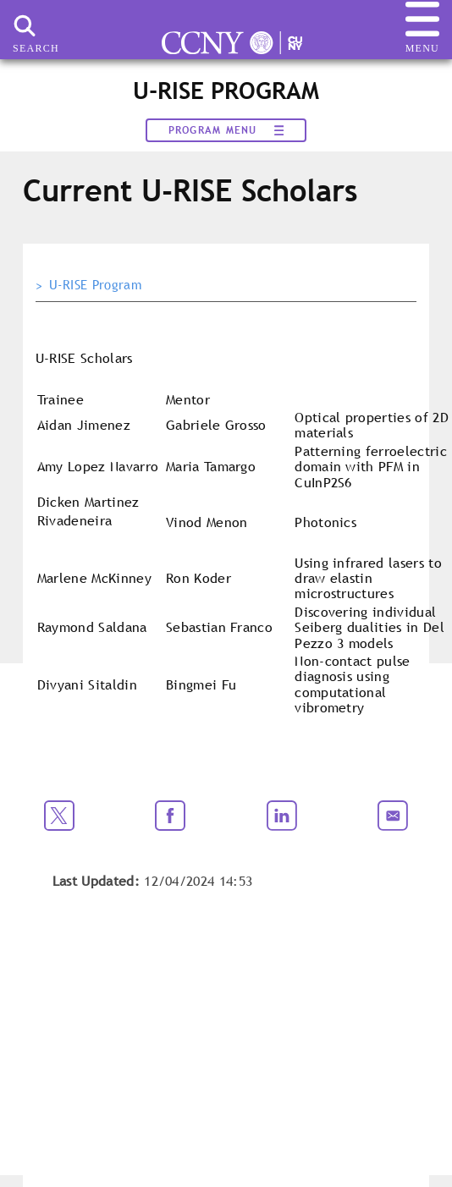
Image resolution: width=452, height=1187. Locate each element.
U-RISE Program (95, 285)
